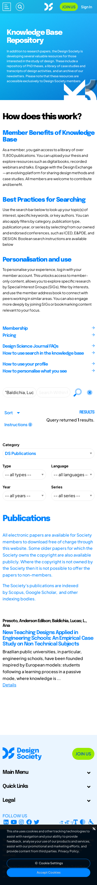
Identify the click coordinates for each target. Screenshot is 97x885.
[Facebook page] (29, 822)
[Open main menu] (7, 7)
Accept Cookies (49, 872)
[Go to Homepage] (48, 6)
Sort (8, 412)
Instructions (18, 424)
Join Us (69, 6)
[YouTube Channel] (13, 822)
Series (56, 486)
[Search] (20, 7)
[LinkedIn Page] (6, 822)
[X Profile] (36, 822)
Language (60, 465)
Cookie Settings (48, 863)
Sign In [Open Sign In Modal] (86, 6)
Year (6, 486)
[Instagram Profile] (21, 822)
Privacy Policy (68, 851)
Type (7, 465)
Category (11, 444)
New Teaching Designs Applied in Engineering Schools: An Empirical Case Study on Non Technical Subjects (48, 638)
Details (9, 684)
